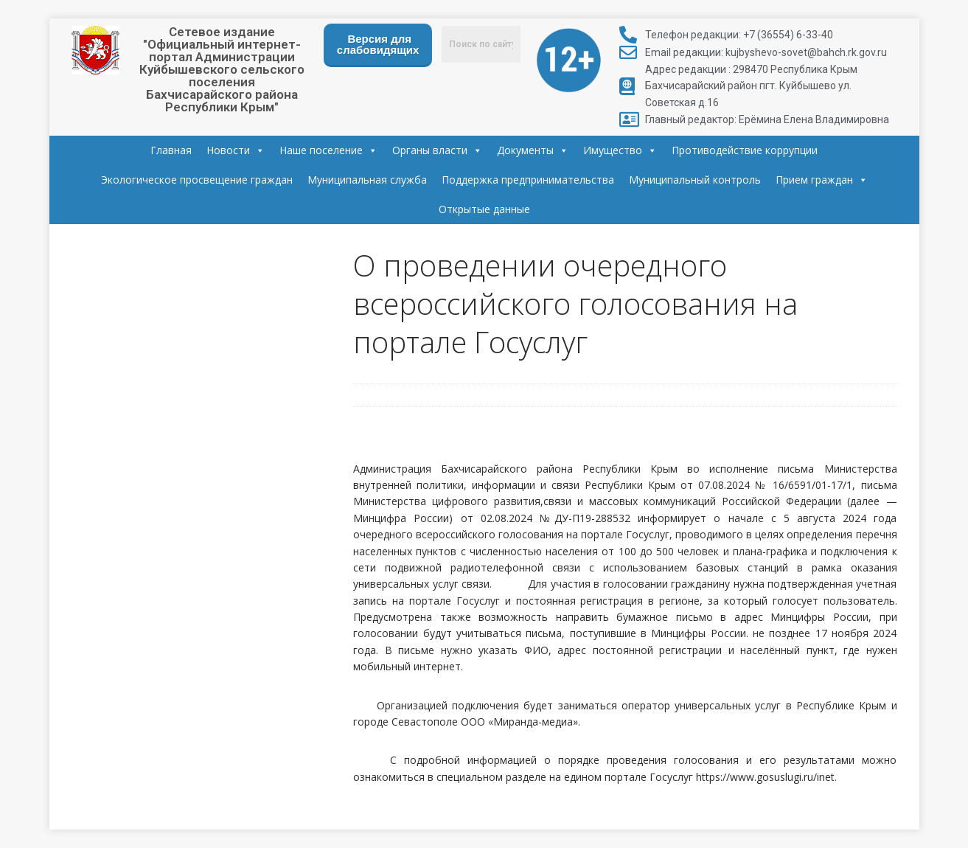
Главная (171, 150)
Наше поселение (328, 150)
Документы (532, 150)
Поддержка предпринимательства (528, 180)
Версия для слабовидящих (378, 44)
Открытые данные (484, 209)
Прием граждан (822, 180)
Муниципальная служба (367, 180)
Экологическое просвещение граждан (197, 180)
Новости (235, 150)
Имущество (620, 150)
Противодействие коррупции (745, 150)
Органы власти (437, 150)
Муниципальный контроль (695, 180)
